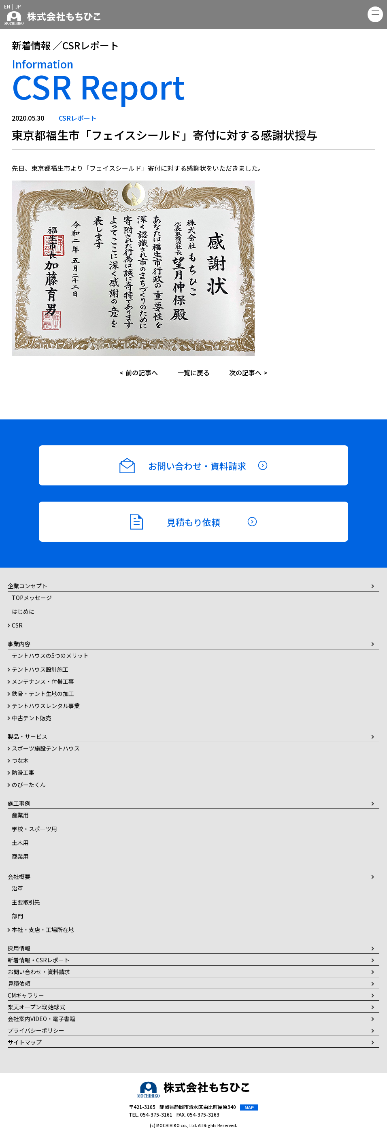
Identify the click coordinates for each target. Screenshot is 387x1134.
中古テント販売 (31, 718)
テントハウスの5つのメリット (50, 655)
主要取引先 (26, 902)
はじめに (23, 611)
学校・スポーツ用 (34, 829)
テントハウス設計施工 (40, 669)
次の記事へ (245, 372)
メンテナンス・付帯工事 (43, 681)
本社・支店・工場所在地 (43, 929)
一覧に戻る (193, 372)
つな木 (20, 760)
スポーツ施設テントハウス (46, 748)
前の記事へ (141, 372)
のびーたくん (29, 785)
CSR (17, 625)
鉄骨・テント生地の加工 (43, 693)
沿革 (17, 888)
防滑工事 (23, 772)
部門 (17, 916)
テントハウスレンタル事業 (46, 706)
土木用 (20, 842)
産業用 (20, 815)
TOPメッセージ (32, 598)
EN (7, 6)
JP (18, 6)
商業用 (20, 856)
